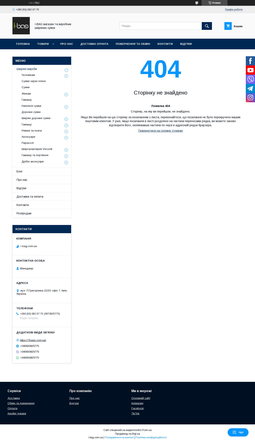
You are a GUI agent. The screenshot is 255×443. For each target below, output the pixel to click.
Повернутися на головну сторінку (160, 130)
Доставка (14, 398)
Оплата (12, 408)
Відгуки (186, 43)
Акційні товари (17, 413)
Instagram (137, 403)
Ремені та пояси (32, 130)
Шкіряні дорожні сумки (36, 118)
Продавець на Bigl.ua (127, 433)
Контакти (165, 43)
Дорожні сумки (31, 112)
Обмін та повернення (21, 403)
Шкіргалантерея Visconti (37, 149)
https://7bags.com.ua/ (33, 340)
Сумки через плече (34, 81)
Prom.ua (147, 430)
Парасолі (28, 142)
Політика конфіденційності (151, 437)
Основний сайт (140, 398)
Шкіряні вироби (27, 69)
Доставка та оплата (30, 196)
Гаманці (27, 99)
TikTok (135, 413)
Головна (23, 43)
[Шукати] (207, 26)
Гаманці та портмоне (35, 155)
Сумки (26, 87)
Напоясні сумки (31, 105)
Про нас (66, 43)
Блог (20, 171)
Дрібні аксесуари (33, 161)
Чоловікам (28, 74)
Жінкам (26, 93)
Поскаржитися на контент (119, 437)
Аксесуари (28, 136)
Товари (43, 43)
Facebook (137, 408)
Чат (238, 432)
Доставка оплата (94, 43)
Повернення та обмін (133, 43)
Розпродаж (24, 213)
